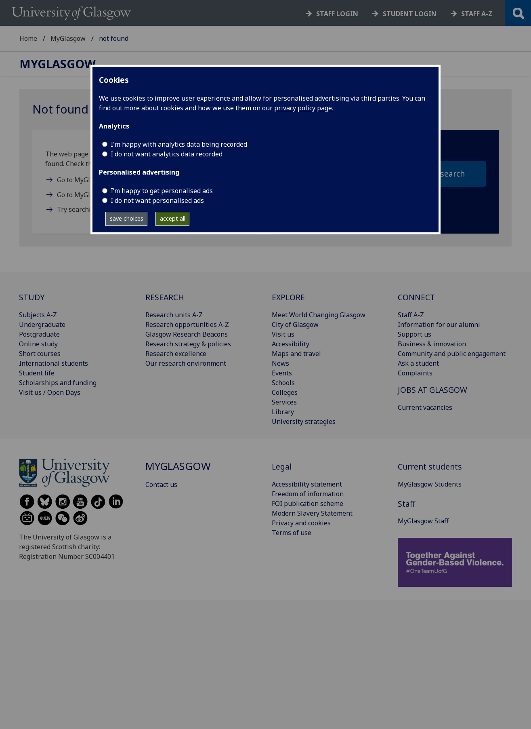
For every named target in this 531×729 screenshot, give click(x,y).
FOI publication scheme (307, 503)
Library (283, 411)
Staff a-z (476, 13)
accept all (172, 218)
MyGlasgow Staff (423, 520)
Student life (37, 373)
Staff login (337, 13)
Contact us (161, 484)
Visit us (283, 334)
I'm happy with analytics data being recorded (179, 144)
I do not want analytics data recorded (166, 154)
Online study (38, 343)
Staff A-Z (411, 314)
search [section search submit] (452, 173)
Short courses (40, 353)
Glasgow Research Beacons (186, 334)
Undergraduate (42, 324)
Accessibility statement (307, 484)
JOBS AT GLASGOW (432, 389)
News (280, 363)
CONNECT (416, 297)
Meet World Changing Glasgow (318, 314)
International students (53, 363)
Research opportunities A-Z (187, 324)
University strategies (304, 421)
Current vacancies (425, 407)
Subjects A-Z (38, 314)
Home (28, 38)
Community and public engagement (452, 353)
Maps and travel (296, 353)
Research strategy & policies (188, 343)
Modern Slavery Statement (312, 513)
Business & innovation (432, 343)
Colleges (285, 392)
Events (282, 373)
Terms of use (291, 532)
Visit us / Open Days (49, 392)
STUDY (31, 297)
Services (284, 402)
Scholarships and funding (58, 382)
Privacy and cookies (301, 522)
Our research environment (185, 363)
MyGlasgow (68, 38)
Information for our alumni (439, 324)
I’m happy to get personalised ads (162, 190)
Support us (414, 334)
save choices (126, 218)
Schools (283, 382)
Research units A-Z (174, 314)
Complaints (415, 373)
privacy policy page (303, 107)
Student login (410, 13)
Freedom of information (308, 493)
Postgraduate (39, 334)
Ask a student (418, 363)
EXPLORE (288, 297)
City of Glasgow (295, 324)
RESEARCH (164, 297)
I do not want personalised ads (157, 200)
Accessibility (290, 343)
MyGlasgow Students (430, 484)
